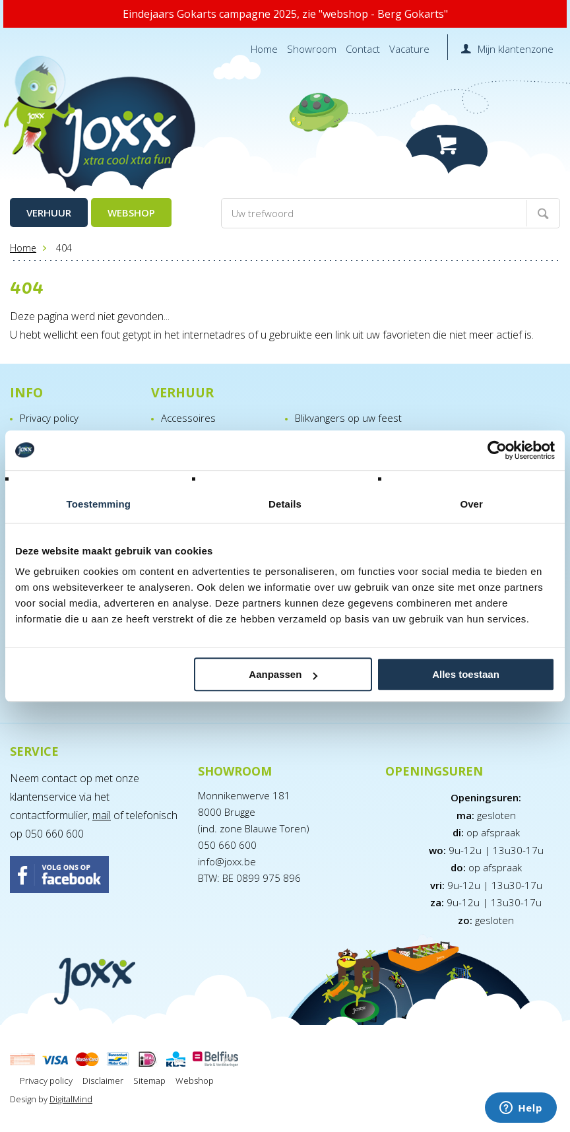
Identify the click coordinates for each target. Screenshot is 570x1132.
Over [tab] (471, 504)
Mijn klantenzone (516, 48)
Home (264, 48)
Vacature (409, 48)
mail (101, 815)
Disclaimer (102, 1080)
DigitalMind (70, 1099)
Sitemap (149, 1080)
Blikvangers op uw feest (348, 417)
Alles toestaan (465, 674)
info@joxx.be (227, 861)
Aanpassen (283, 674)
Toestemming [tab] (99, 504)
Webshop (131, 212)
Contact (363, 48)
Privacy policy (49, 417)
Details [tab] (285, 504)
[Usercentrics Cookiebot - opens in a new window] (497, 450)
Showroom (311, 48)
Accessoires (188, 417)
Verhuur (48, 212)
